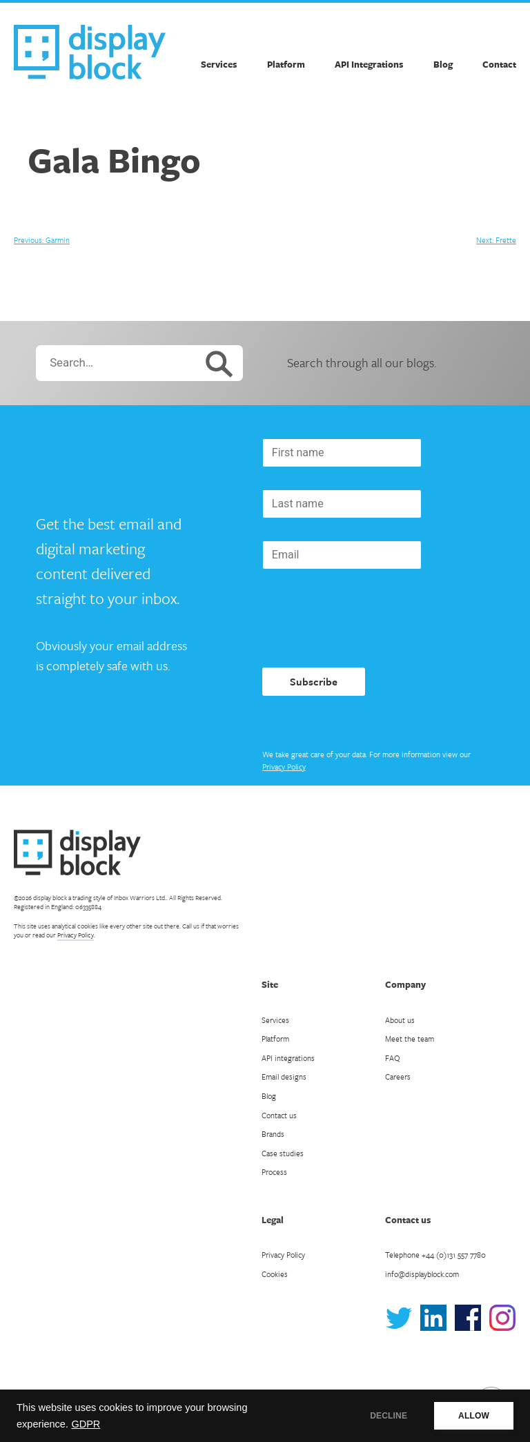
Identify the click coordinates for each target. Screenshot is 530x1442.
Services (219, 64)
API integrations (288, 1058)
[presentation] (367, 618)
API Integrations (369, 64)
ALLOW (473, 1416)
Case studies (283, 1153)
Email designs (284, 1076)
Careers (398, 1076)
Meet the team (409, 1038)
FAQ (392, 1058)
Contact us (279, 1115)
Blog (443, 64)
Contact (499, 64)
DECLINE (388, 1416)
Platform (286, 64)
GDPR (85, 1424)
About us (400, 1020)
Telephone (435, 1254)
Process (274, 1172)
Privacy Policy (284, 766)
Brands (273, 1134)
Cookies (275, 1274)
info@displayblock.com (422, 1274)
